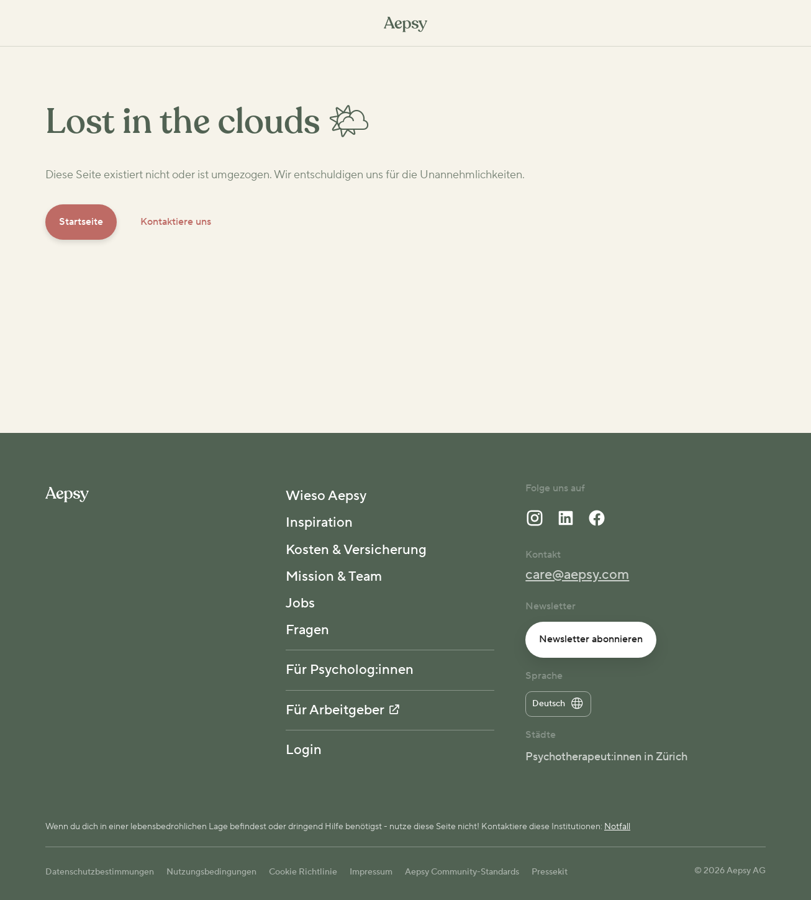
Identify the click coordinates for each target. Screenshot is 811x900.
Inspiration (319, 522)
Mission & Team (334, 576)
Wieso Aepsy (326, 495)
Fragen (307, 630)
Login (304, 749)
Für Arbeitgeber (342, 710)
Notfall (617, 826)
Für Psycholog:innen (350, 669)
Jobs (300, 603)
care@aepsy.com (577, 574)
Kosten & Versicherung (356, 549)
